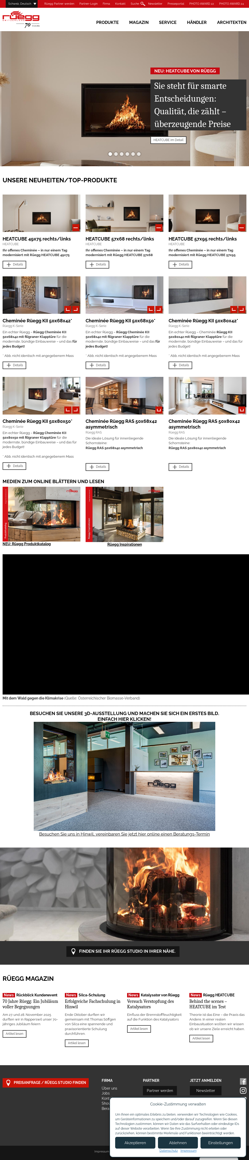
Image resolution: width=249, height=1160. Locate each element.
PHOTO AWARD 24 (231, 3)
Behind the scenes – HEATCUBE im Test (208, 1004)
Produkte (107, 22)
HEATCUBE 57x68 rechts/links (120, 239)
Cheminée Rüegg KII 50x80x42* (203, 320)
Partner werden (160, 1091)
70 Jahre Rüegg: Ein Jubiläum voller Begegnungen (30, 1004)
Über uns (109, 1088)
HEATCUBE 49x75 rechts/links (37, 239)
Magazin (139, 22)
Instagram (243, 1090)
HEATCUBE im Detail (168, 140)
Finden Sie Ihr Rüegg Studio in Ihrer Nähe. (123, 951)
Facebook (243, 1081)
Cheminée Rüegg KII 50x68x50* (120, 320)
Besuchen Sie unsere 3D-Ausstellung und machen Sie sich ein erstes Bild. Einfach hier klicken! (124, 716)
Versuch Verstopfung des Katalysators (150, 1004)
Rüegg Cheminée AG (28, 19)
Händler (197, 22)
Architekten (231, 22)
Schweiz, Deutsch (19, 3)
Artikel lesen (14, 1034)
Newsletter (155, 3)
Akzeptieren (135, 1143)
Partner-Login (88, 3)
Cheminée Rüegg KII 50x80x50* (37, 421)
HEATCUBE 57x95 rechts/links (203, 239)
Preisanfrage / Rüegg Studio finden (45, 1083)
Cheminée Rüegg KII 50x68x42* (37, 320)
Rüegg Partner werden (59, 3)
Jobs (106, 1093)
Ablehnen (178, 1143)
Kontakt (120, 3)
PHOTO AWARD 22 (201, 3)
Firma (106, 3)
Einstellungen (220, 1143)
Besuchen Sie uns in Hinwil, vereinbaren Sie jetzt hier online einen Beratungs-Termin (124, 834)
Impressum (101, 1151)
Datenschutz (169, 1150)
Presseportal (176, 3)
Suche (135, 3)
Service (168, 22)
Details (14, 265)
